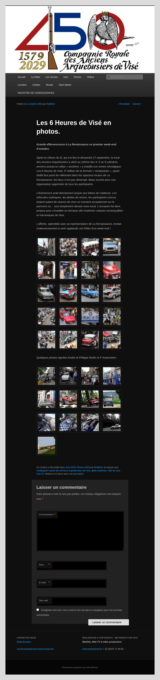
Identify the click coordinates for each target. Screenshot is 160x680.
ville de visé (114, 470)
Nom (44, 565)
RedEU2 (51, 104)
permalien (78, 474)
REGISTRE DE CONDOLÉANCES (36, 92)
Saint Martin (65, 84)
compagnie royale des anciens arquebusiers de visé (63, 470)
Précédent (123, 104)
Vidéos (90, 77)
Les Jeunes (52, 77)
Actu (65, 77)
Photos (77, 77)
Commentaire (47, 514)
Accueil (21, 77)
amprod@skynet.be (92, 649)
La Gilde (35, 77)
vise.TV (40, 474)
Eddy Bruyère (24, 642)
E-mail (44, 582)
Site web (43, 600)
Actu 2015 (70, 467)
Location (22, 84)
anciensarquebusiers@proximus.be (35, 649)
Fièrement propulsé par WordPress (80, 667)
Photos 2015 (83, 467)
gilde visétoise (99, 470)
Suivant (138, 104)
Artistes (36, 84)
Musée (49, 84)
